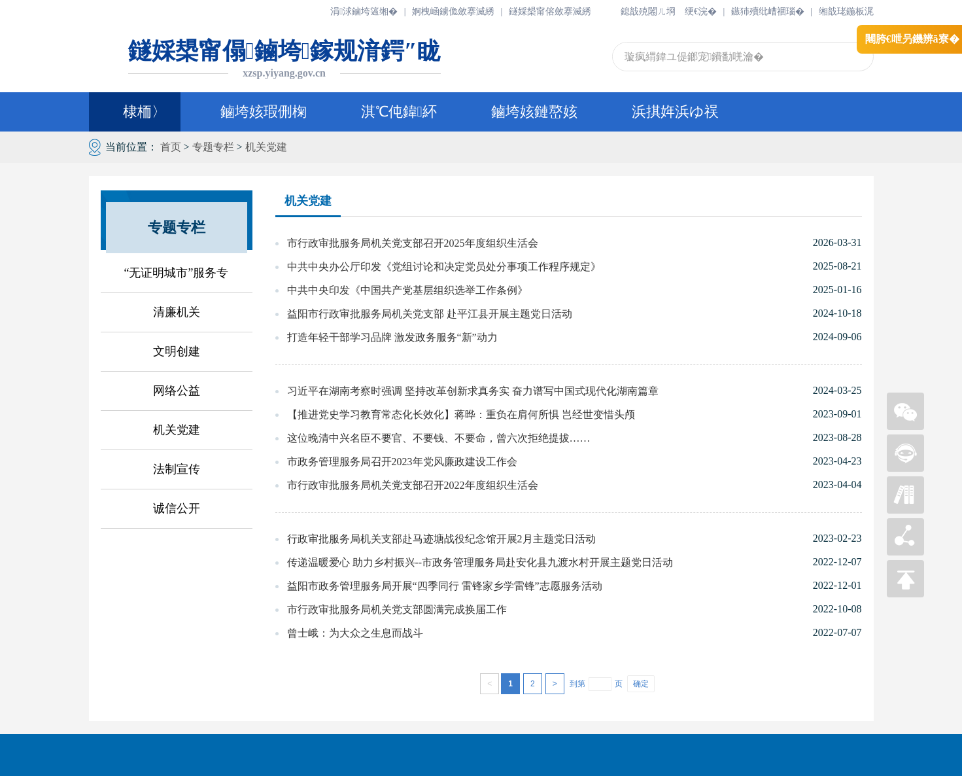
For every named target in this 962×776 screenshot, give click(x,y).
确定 (641, 683)
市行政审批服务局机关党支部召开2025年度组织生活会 (412, 243)
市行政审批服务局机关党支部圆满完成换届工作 (397, 609)
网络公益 (176, 390)
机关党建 (266, 146)
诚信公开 (176, 508)
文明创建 (176, 351)
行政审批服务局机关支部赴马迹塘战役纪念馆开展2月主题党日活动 (441, 538)
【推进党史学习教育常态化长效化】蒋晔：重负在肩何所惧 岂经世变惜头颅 (461, 414)
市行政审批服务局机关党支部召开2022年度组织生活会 (412, 485)
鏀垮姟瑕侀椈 (263, 111)
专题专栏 (213, 146)
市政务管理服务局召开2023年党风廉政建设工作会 (402, 461)
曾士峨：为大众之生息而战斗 (355, 633)
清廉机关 (176, 312)
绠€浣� (701, 11)
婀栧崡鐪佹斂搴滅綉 (453, 11)
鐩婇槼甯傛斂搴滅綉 (550, 11)
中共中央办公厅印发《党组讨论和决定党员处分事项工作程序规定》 (444, 266)
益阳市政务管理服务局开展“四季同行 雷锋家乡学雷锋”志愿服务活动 (444, 585)
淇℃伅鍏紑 (399, 111)
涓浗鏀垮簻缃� (364, 11)
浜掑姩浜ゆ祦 (675, 111)
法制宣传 (176, 469)
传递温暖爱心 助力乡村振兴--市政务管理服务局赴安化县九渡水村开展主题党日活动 (480, 562)
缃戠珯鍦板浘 (846, 11)
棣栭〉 (134, 112)
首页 (170, 146)
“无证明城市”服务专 (176, 272)
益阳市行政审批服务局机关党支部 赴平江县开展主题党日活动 (429, 313)
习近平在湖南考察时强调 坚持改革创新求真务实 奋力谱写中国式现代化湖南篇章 (473, 391)
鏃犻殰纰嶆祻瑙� (767, 11)
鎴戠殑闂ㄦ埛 (648, 11)
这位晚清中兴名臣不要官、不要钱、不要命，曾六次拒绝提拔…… (439, 438)
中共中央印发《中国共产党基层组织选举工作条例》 (407, 290)
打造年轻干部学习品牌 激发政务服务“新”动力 (392, 337)
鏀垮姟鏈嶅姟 (534, 111)
